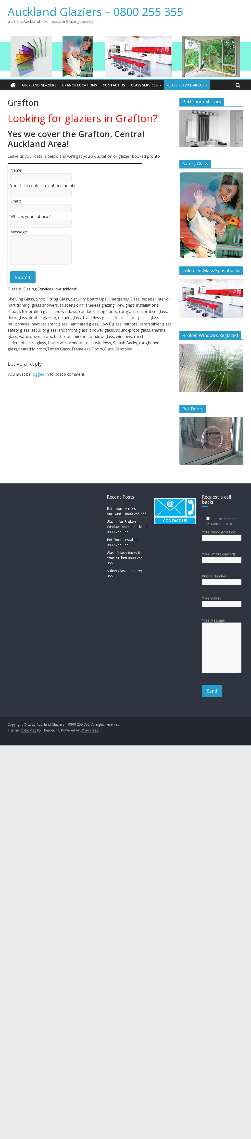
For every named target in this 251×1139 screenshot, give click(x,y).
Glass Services (144, 85)
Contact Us (114, 85)
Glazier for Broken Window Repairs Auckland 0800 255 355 (127, 526)
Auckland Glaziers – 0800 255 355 (95, 11)
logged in (40, 374)
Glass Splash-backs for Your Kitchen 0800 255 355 (125, 557)
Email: (15, 201)
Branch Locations (79, 85)
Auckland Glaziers (39, 85)
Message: (19, 232)
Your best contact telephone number (44, 185)
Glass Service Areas (185, 85)
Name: (16, 170)
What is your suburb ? (30, 216)
